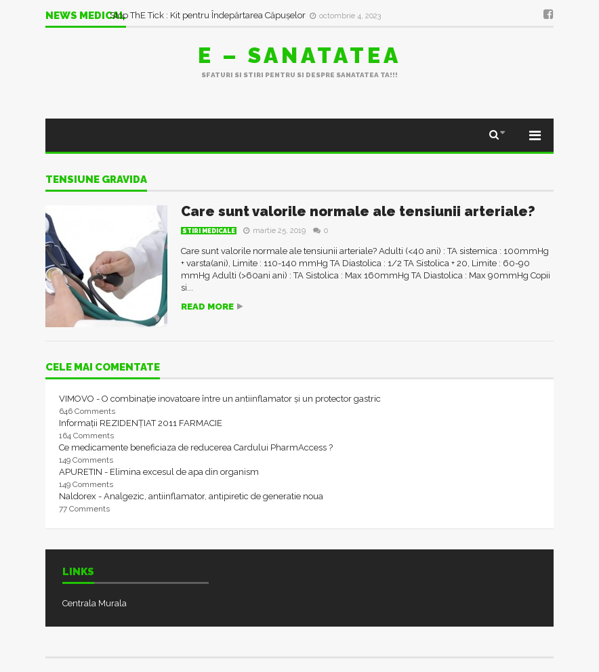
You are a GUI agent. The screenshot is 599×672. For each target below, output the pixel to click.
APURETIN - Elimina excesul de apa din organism (159, 472)
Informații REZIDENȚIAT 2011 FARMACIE (140, 423)
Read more (207, 306)
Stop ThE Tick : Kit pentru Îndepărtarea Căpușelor (209, 15)
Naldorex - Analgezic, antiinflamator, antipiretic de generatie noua (191, 496)
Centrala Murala (94, 603)
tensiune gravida (96, 180)
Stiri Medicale (208, 231)
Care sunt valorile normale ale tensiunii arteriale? (358, 211)
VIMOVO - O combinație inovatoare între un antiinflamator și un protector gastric (220, 399)
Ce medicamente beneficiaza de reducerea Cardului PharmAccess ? (196, 447)
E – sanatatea (299, 55)
